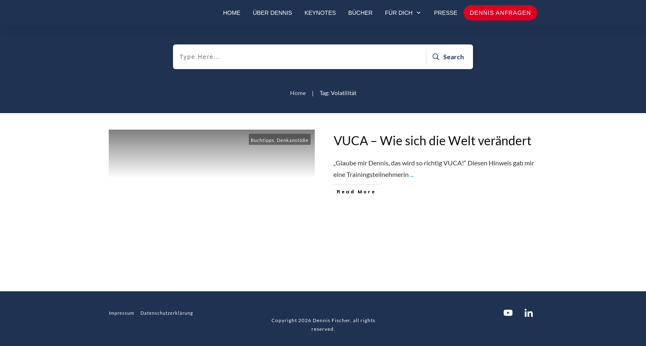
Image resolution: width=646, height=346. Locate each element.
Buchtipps (262, 140)
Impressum (121, 313)
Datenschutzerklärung (166, 313)
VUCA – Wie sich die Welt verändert (432, 140)
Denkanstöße (293, 140)
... (412, 174)
